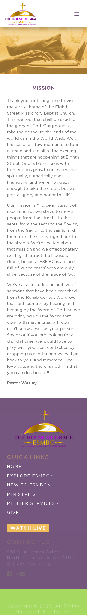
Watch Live (28, 528)
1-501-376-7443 (31, 564)
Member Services (31, 503)
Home (14, 466)
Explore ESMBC (28, 475)
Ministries (21, 494)
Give (13, 512)
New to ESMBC (27, 485)
